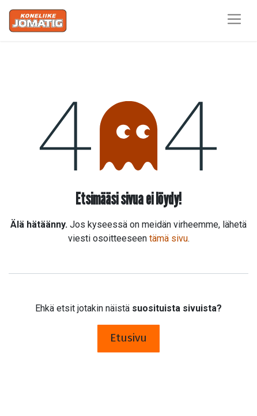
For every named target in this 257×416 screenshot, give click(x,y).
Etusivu (128, 337)
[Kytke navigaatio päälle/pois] (234, 20)
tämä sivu (168, 238)
